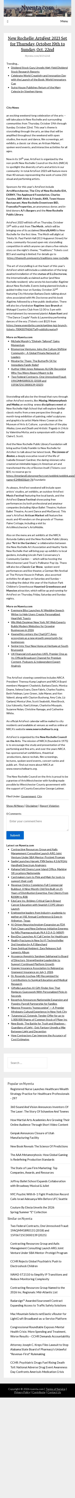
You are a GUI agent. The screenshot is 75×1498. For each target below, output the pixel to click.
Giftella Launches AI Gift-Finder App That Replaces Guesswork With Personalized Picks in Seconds (39, 991)
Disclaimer (32, 805)
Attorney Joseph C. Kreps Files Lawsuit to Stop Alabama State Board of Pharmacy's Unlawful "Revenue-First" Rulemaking (39, 1349)
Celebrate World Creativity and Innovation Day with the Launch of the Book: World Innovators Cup (38, 79)
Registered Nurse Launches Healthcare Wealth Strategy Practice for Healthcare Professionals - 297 (39, 1093)
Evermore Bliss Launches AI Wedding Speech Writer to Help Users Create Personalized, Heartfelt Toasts (37, 614)
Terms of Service (55, 1389)
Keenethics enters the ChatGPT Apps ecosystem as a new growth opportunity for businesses (36, 638)
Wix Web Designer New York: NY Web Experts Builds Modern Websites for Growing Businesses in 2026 (38, 626)
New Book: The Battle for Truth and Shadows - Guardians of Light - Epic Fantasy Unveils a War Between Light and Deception (38, 1027)
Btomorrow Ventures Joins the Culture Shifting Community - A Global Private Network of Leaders (39, 353)
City (39, 796)
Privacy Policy (22, 1392)
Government (28, 796)
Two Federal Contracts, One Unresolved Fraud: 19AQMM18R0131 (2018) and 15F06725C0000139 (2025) (38, 380)
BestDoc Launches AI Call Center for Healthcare (39, 936)
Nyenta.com (37, 7)
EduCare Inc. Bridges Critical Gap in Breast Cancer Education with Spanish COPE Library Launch (37, 904)
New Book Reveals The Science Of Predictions (39, 1146)
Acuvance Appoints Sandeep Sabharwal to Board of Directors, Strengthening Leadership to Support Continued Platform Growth (39, 960)
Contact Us (54, 1392)
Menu (64, 21)
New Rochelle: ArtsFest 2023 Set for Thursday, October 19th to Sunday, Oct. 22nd (37, 44)
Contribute (38, 1392)
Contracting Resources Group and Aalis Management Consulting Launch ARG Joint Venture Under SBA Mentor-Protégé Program (38, 853)
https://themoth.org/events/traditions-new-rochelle (37, 258)
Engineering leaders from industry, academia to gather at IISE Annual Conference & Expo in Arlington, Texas (38, 916)
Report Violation (49, 805)
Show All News (15, 805)
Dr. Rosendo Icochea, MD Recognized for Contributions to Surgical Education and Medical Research (39, 979)
